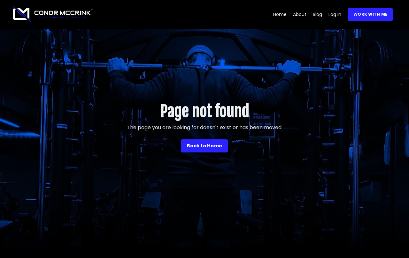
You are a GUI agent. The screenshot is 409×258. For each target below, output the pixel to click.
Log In (334, 14)
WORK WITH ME (370, 14)
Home (280, 14)
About (299, 14)
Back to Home (204, 146)
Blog (317, 14)
